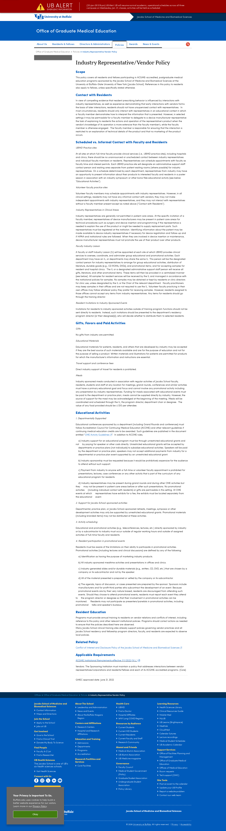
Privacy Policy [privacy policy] (40, 806)
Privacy (174, 825)
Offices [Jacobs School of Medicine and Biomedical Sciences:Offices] (37, 695)
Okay (35, 814)
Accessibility (186, 825)
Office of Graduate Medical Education (85, 30)
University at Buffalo (142, 825)
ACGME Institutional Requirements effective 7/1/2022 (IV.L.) (108, 660)
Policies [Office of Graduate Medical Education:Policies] (76, 52)
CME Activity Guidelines (98, 435)
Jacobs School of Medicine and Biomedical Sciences (164, 17)
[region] (35, 805)
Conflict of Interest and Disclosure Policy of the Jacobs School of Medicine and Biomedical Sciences (129, 648)
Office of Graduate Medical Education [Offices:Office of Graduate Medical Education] (53, 52)
